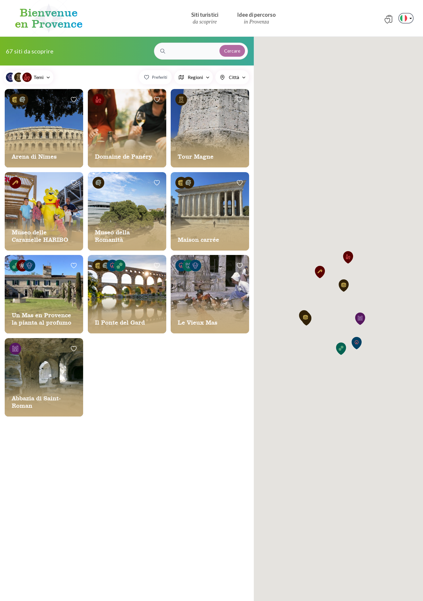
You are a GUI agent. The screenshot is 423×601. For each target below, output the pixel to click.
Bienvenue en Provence (49, 18)
